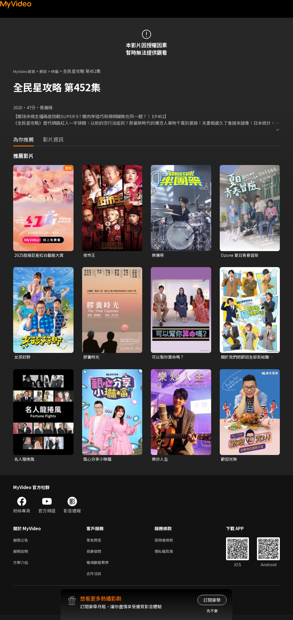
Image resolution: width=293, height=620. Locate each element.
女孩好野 (22, 358)
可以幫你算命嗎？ (169, 358)
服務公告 (21, 542)
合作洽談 (95, 578)
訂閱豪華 (212, 600)
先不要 (212, 610)
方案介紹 (21, 566)
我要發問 (95, 554)
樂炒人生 (160, 460)
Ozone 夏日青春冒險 (241, 255)
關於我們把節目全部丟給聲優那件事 (246, 358)
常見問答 (95, 542)
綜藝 (60, 71)
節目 (47, 71)
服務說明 (21, 554)
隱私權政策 (168, 554)
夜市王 (89, 255)
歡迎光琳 (229, 460)
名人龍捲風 (25, 460)
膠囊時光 (91, 358)
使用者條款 (168, 542)
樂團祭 (158, 255)
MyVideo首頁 (26, 71)
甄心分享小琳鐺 (98, 460)
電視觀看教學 (99, 566)
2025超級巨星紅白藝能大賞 (40, 255)
